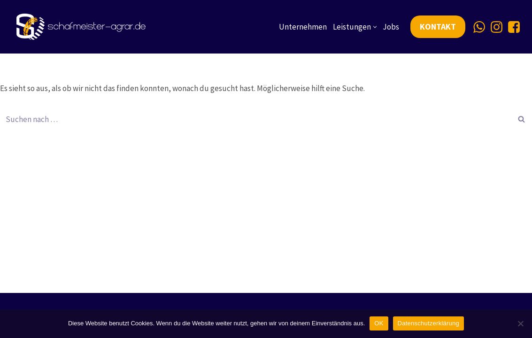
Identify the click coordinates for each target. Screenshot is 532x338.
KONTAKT (438, 26)
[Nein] (520, 323)
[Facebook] (514, 27)
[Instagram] (496, 27)
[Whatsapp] (479, 27)
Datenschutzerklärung (428, 323)
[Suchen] (255, 119)
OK (378, 323)
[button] (375, 27)
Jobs (391, 27)
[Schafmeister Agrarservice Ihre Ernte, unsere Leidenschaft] (83, 27)
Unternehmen (303, 27)
